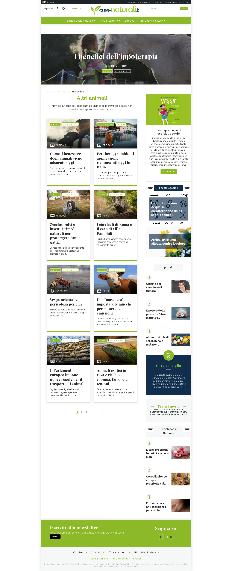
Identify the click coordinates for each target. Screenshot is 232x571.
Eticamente (158, 2)
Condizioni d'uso (99, 559)
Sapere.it (186, 2)
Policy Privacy (120, 559)
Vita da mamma (144, 2)
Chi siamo (79, 553)
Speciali (129, 20)
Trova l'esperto (109, 20)
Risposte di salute (152, 20)
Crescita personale (173, 2)
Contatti (97, 553)
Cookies (137, 559)
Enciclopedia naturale (80, 20)
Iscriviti (77, 9)
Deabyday (131, 2)
